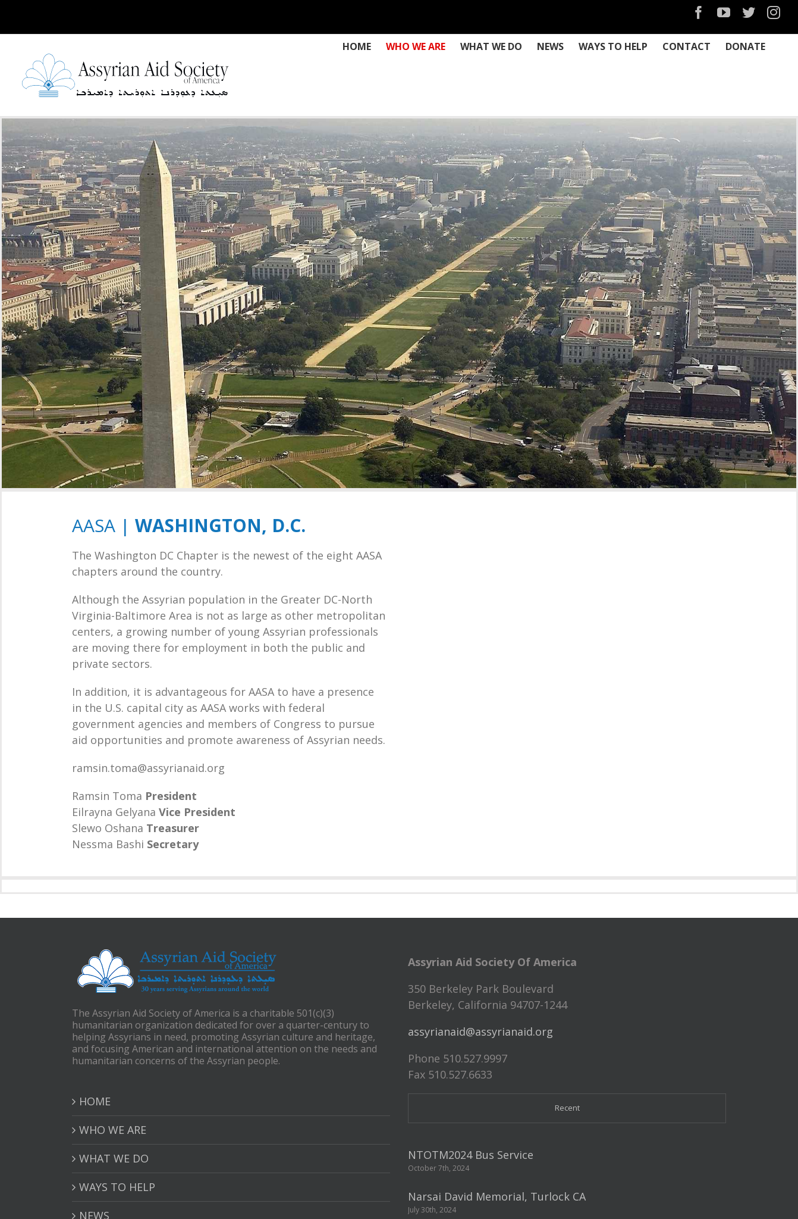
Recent (567, 1107)
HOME (95, 1101)
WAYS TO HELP (117, 1187)
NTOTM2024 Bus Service (470, 1155)
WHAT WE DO (114, 1158)
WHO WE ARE (112, 1130)
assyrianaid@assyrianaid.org (480, 1031)
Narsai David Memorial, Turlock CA (497, 1196)
